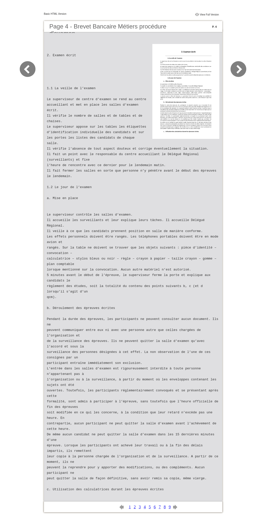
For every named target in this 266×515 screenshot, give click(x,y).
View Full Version (209, 14)
